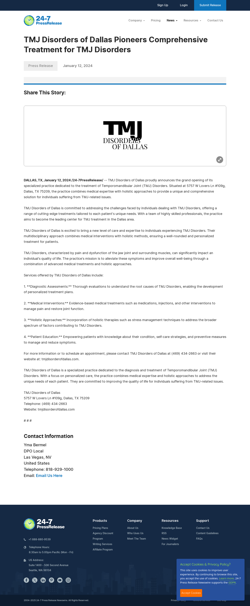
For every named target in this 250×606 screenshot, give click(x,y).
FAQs (199, 539)
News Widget (170, 539)
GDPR (232, 582)
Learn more (226, 578)
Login (184, 5)
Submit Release (210, 5)
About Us (132, 528)
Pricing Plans (100, 528)
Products (100, 521)
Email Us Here (49, 476)
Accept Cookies (191, 593)
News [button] (171, 20)
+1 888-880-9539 (39, 539)
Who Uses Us (135, 533)
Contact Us (215, 20)
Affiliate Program (103, 549)
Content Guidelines (207, 533)
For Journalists (170, 544)
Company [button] (135, 20)
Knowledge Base (172, 528)
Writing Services (102, 544)
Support (202, 521)
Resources (170, 521)
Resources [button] (191, 20)
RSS (164, 533)
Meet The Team (136, 539)
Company (134, 521)
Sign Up (162, 5)
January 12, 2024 (78, 66)
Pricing (156, 20)
